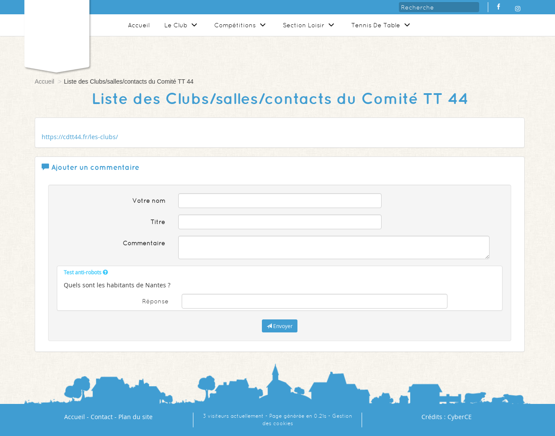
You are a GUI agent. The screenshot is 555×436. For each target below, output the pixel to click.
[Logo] (57, 32)
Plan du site (135, 417)
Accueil (139, 25)
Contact (102, 417)
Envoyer (280, 325)
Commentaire (144, 243)
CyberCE (459, 417)
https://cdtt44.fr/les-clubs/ (80, 137)
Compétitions (241, 25)
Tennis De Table (381, 25)
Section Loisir (309, 25)
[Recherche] (439, 7)
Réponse (155, 301)
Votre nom (148, 200)
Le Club (181, 25)
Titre (157, 221)
